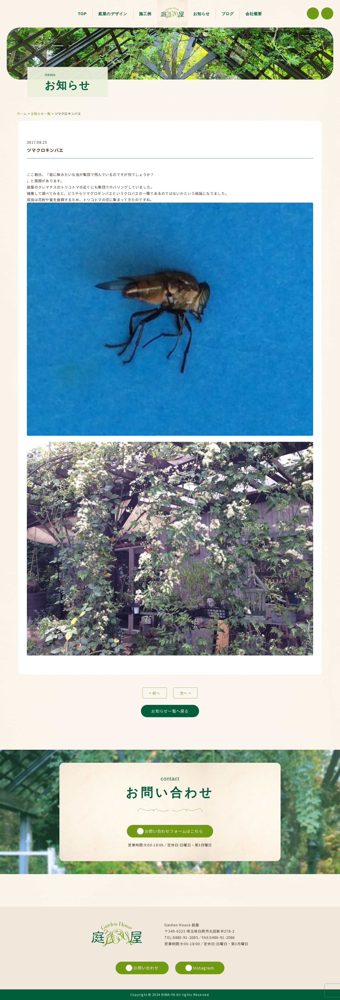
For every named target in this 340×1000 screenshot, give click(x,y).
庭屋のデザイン (113, 14)
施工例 (145, 14)
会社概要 (253, 14)
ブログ (227, 14)
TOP (82, 14)
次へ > (185, 693)
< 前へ (154, 693)
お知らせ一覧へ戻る (170, 711)
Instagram (199, 968)
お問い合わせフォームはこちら (170, 831)
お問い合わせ (142, 968)
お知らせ (201, 14)
